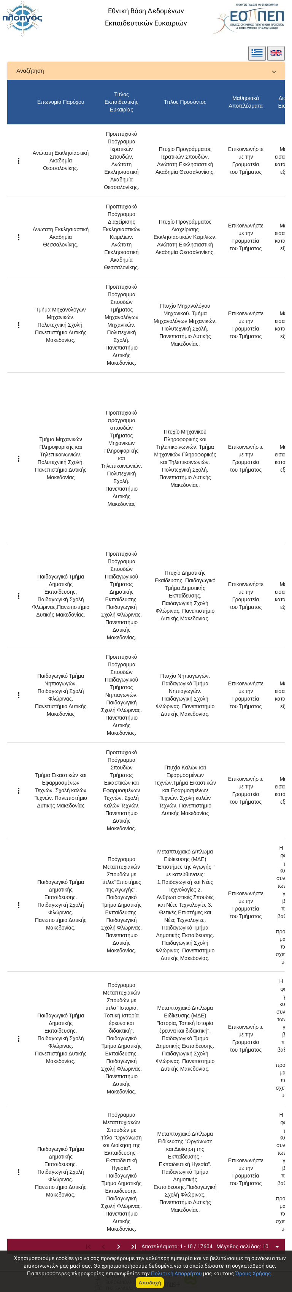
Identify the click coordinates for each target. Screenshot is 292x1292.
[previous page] (103, 1246)
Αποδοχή (149, 1283)
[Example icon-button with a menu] (18, 160)
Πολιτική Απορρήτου (176, 1273)
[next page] (118, 1246)
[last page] (133, 1246)
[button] (146, 71)
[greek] (257, 53)
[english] (276, 53)
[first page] (88, 1246)
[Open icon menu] (277, 1246)
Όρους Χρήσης (253, 1273)
